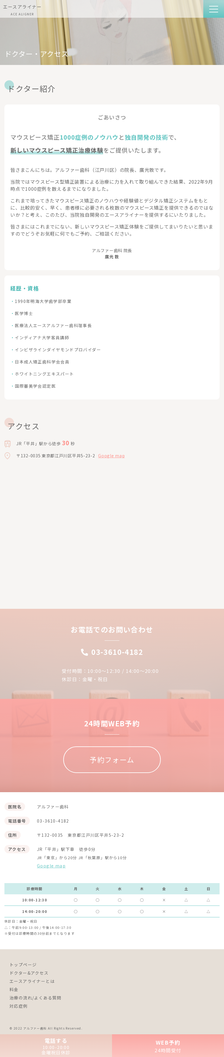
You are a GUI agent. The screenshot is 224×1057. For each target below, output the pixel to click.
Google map (111, 456)
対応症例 (18, 1006)
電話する (56, 1046)
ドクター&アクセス (29, 973)
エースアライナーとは (32, 981)
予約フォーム (112, 759)
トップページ (23, 965)
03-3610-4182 (112, 652)
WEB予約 (168, 1045)
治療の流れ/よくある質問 (35, 998)
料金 (14, 989)
